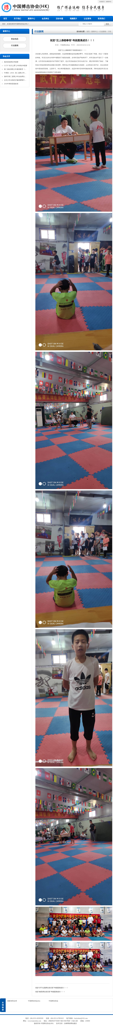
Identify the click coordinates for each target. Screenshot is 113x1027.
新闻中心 (31, 19)
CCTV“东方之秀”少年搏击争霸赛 (15, 65)
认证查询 (87, 19)
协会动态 (14, 39)
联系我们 (101, 19)
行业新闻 (14, 45)
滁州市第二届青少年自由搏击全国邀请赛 (16, 76)
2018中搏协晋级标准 (11, 84)
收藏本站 (108, 1)
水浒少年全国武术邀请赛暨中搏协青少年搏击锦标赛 (16, 80)
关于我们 (17, 19)
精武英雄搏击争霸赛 (11, 62)
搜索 (107, 24)
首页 (5, 19)
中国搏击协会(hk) (34, 1001)
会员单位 (45, 19)
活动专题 (59, 19)
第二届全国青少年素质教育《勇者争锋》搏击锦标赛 (16, 69)
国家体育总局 (12, 1001)
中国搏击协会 (53, 1001)
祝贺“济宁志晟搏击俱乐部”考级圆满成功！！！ (51, 988)
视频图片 (73, 19)
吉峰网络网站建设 (70, 1023)
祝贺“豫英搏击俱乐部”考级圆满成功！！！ (50, 992)
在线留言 (102, 1)
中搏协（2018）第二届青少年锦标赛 (16, 73)
